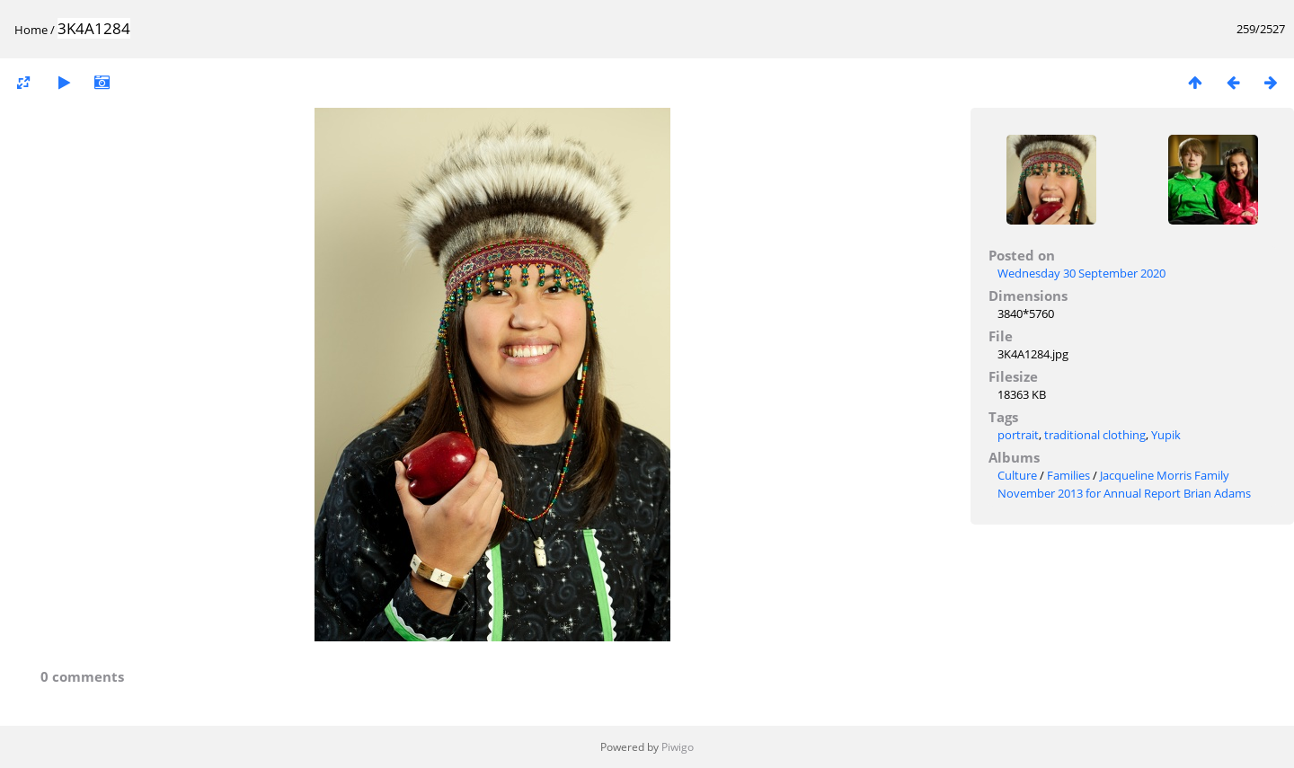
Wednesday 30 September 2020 (1081, 273)
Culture (1017, 475)
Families (1068, 475)
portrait (1018, 435)
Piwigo (677, 747)
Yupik (1166, 435)
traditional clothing (1095, 435)
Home (31, 30)
